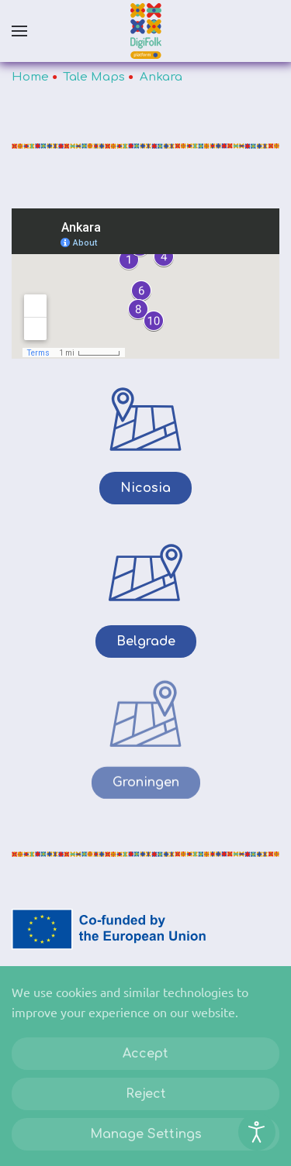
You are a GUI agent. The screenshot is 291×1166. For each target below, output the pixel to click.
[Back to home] (145, 31)
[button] (19, 31)
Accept (145, 1054)
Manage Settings (146, 1134)
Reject (146, 1094)
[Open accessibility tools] (256, 1132)
